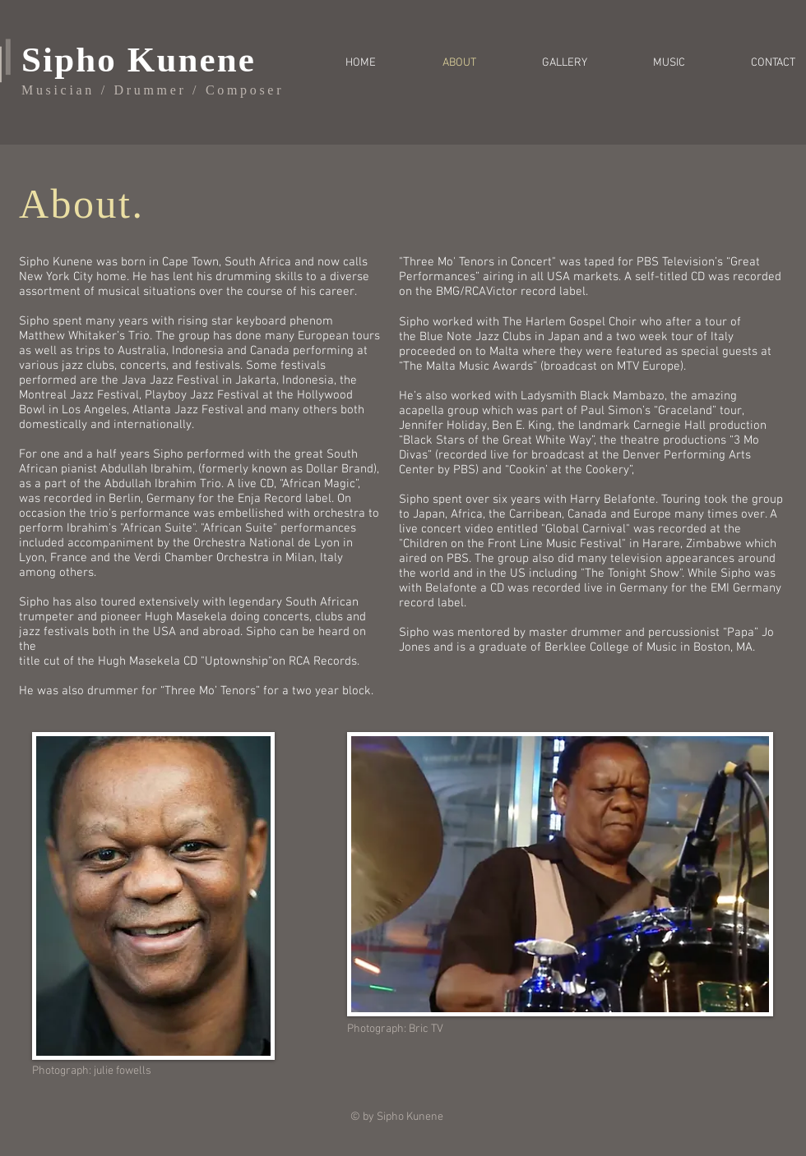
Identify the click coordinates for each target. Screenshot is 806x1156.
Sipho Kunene (138, 59)
